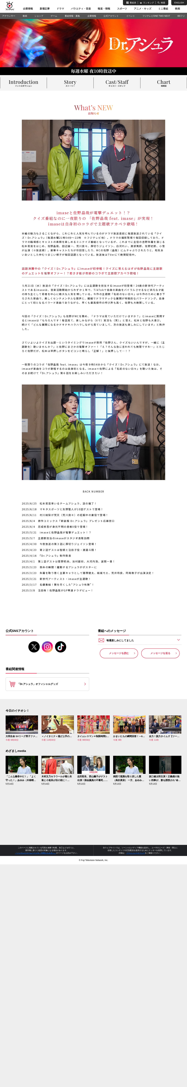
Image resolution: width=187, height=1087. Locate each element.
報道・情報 (104, 8)
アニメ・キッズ (142, 8)
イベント (130, 16)
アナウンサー (8, 16)
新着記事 (45, 8)
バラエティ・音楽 (81, 8)
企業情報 (28, 8)
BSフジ (181, 16)
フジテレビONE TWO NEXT (156, 16)
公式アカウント (111, 16)
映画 (177, 8)
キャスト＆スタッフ (117, 83)
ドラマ (60, 8)
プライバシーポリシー (135, 853)
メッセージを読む (119, 653)
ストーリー (70, 83)
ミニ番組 (163, 8)
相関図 (163, 83)
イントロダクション (23, 83)
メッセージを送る (160, 653)
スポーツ (122, 8)
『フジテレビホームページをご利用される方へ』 (35, 853)
